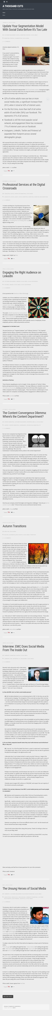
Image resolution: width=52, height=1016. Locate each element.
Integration (30, 425)
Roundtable (12, 933)
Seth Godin (10, 950)
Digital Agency (14, 196)
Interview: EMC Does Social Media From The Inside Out (23, 648)
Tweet (5, 170)
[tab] (4, 2)
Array (14, 1007)
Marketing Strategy (25, 35)
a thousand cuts (13, 6)
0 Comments (7, 287)
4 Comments (7, 901)
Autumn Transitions (14, 526)
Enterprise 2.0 (16, 658)
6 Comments (7, 200)
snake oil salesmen (21, 920)
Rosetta (20, 534)
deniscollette (13, 629)
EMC (11, 658)
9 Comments (7, 428)
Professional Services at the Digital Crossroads (24, 186)
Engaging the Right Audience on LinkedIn (22, 274)
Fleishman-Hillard (7, 562)
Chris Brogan (21, 897)
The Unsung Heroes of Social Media (24, 888)
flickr (16, 255)
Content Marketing (9, 422)
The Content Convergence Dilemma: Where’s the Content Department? (24, 414)
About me (6, 531)
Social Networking (33, 281)
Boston (6, 534)
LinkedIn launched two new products (17, 313)
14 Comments (7, 538)
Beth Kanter (9, 948)
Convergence (23, 425)
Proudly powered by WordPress (12, 1006)
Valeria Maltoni (30, 947)
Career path (7, 196)
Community (7, 655)
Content (6, 425)
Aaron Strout (7, 897)
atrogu (11, 509)
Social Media (34, 35)
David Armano (15, 898)
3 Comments (7, 41)
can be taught (7, 956)
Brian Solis (15, 897)
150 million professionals (9, 388)
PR (40, 425)
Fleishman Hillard (13, 534)
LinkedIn (18, 281)
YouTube (22, 983)
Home (4, 12)
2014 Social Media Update (32, 89)
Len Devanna (24, 658)
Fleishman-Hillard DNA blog (21, 293)
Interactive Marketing (20, 193)
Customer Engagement (10, 35)
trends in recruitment (10, 316)
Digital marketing (23, 196)
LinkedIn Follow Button (9, 305)
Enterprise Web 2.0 (31, 422)
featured (6, 284)
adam (14, 22)
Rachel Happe (11, 931)
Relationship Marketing (28, 893)
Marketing (31, 196)
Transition (33, 534)
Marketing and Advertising (41, 196)
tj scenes (11, 396)
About (4, 15)
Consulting (7, 193)
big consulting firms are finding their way (18, 220)
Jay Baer (43, 928)
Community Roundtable (32, 897)
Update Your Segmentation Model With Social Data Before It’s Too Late (25, 28)
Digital (18, 35)
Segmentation (18, 38)
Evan (11, 167)
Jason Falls (23, 898)
